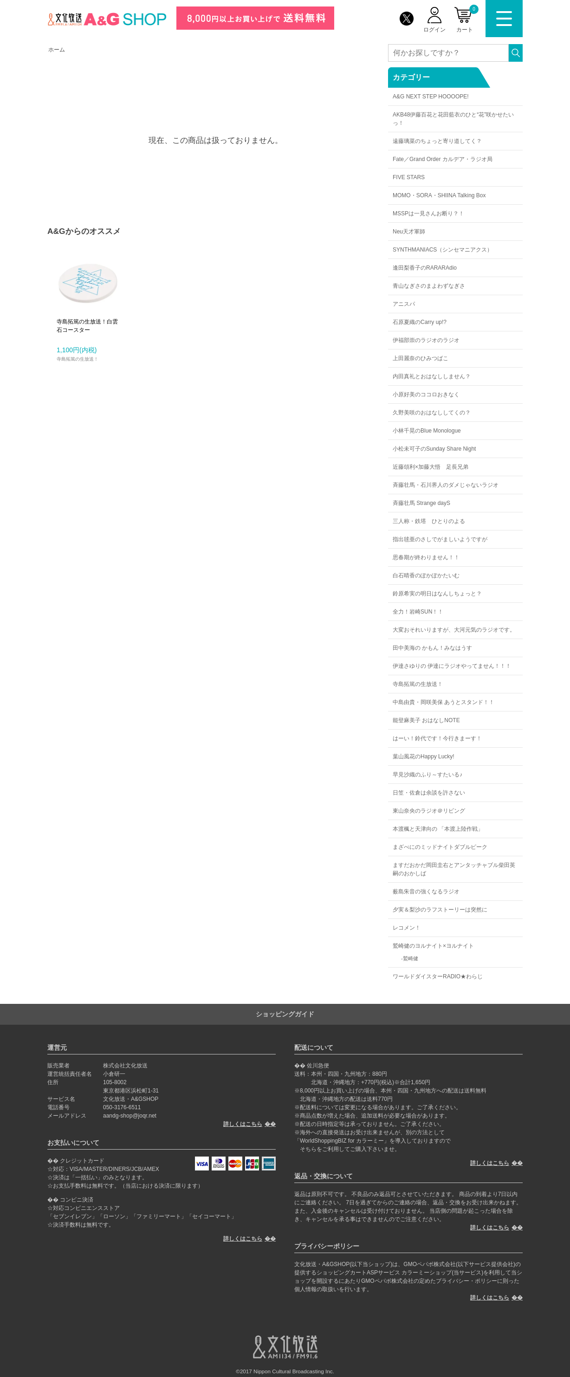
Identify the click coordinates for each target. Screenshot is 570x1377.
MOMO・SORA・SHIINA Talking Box (439, 195)
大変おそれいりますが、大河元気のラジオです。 (454, 630)
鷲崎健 (410, 958)
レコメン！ (407, 927)
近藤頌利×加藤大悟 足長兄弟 (430, 467)
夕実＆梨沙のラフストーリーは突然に (440, 909)
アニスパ (404, 304)
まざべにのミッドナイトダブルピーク (440, 847)
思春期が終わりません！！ (426, 557)
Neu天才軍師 (409, 231)
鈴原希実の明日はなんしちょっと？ (437, 593)
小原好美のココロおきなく (426, 394)
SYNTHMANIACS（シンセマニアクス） (442, 249)
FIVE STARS (409, 177)
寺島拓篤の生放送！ (418, 684)
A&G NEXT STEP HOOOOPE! (431, 96)
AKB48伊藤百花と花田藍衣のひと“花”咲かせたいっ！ (453, 118)
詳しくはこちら (242, 1124)
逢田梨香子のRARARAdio (425, 268)
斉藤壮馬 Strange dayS (421, 503)
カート (467, 19)
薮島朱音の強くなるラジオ (426, 891)
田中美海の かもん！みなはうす (432, 648)
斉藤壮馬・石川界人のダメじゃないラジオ (446, 485)
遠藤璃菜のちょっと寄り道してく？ (437, 141)
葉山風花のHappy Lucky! (423, 756)
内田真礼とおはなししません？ (432, 376)
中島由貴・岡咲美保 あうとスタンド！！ (443, 702)
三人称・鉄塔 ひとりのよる (429, 521)
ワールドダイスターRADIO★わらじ (438, 976)
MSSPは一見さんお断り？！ (428, 213)
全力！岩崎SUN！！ (418, 611)
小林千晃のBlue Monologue (427, 430)
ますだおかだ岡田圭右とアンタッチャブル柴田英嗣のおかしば (454, 869)
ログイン (434, 29)
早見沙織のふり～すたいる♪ (427, 774)
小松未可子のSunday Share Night (434, 449)
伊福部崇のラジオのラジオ (426, 340)
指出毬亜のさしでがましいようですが (440, 539)
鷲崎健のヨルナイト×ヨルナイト (433, 946)
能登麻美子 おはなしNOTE (426, 720)
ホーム (56, 49)
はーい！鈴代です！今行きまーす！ (437, 738)
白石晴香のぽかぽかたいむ (426, 575)
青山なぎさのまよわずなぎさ (429, 286)
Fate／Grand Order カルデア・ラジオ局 (442, 159)
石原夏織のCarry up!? (420, 322)
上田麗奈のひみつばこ (420, 358)
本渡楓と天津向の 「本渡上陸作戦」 (438, 829)
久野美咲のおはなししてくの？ (432, 412)
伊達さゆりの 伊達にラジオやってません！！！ (452, 666)
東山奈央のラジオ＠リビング (429, 811)
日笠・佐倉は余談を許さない (429, 792)
